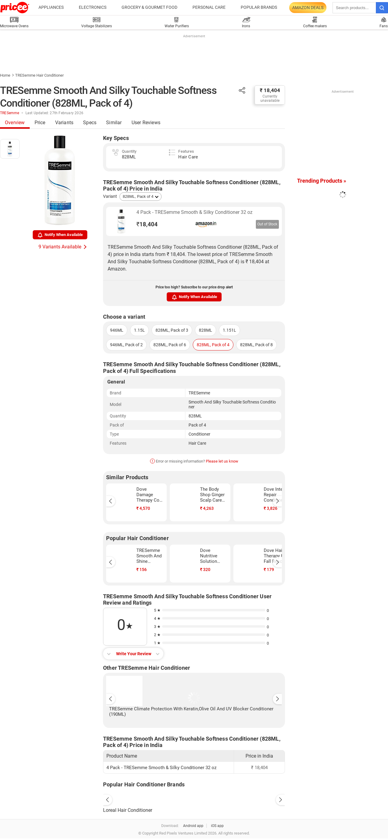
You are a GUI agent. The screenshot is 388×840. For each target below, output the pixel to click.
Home (5, 75)
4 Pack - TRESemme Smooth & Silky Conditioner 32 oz (194, 212)
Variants (64, 122)
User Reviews (146, 122)
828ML (205, 330)
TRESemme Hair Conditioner (39, 75)
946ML (116, 330)
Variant (110, 196)
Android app (193, 826)
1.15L (139, 330)
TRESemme (9, 113)
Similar (114, 122)
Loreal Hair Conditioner (127, 810)
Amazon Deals (307, 7)
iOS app (217, 826)
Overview (15, 122)
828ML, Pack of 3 (172, 330)
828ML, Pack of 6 (169, 344)
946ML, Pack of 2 (126, 344)
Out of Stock (267, 224)
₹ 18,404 (270, 90)
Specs (89, 122)
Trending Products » (321, 181)
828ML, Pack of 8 (256, 344)
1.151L (229, 330)
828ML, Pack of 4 (213, 344)
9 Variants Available (59, 247)
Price (40, 122)
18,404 (147, 224)
